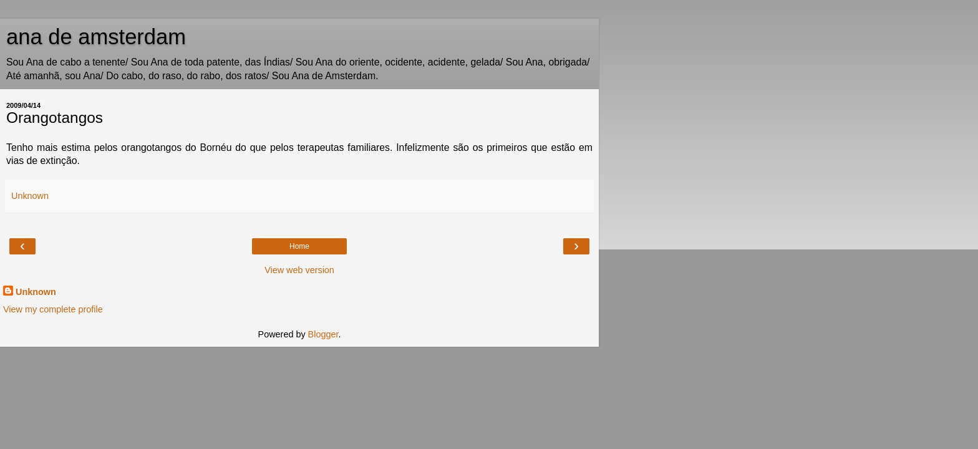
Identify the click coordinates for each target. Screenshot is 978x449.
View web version (299, 270)
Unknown (36, 292)
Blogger (323, 334)
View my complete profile (53, 309)
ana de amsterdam (96, 37)
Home (299, 246)
